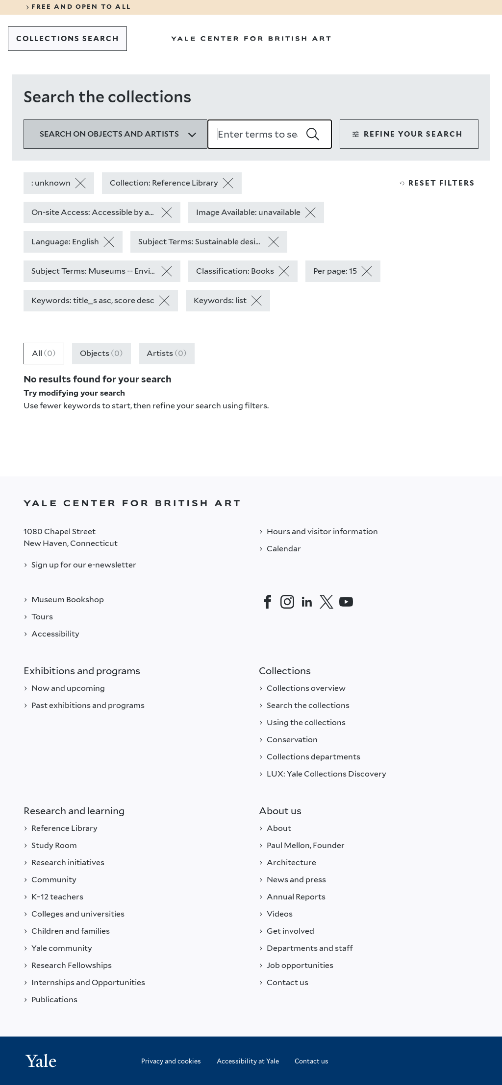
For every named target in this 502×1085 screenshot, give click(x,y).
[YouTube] (346, 602)
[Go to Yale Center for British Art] (251, 38)
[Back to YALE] (251, 503)
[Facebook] (268, 602)
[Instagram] (287, 602)
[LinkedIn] (307, 602)
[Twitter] (326, 602)
